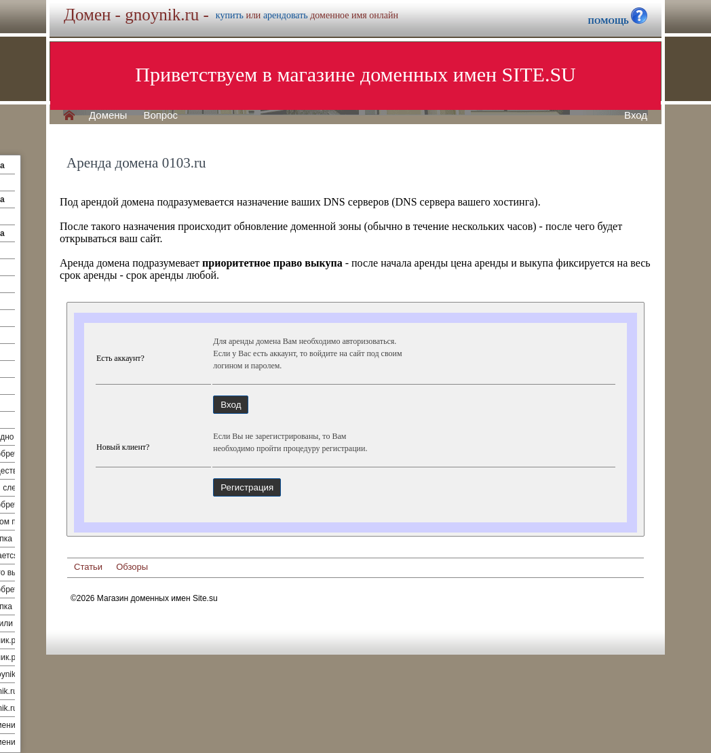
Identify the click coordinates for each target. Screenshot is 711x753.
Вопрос (160, 115)
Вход (635, 115)
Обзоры (132, 567)
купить (230, 15)
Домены (108, 115)
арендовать (285, 15)
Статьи (88, 567)
